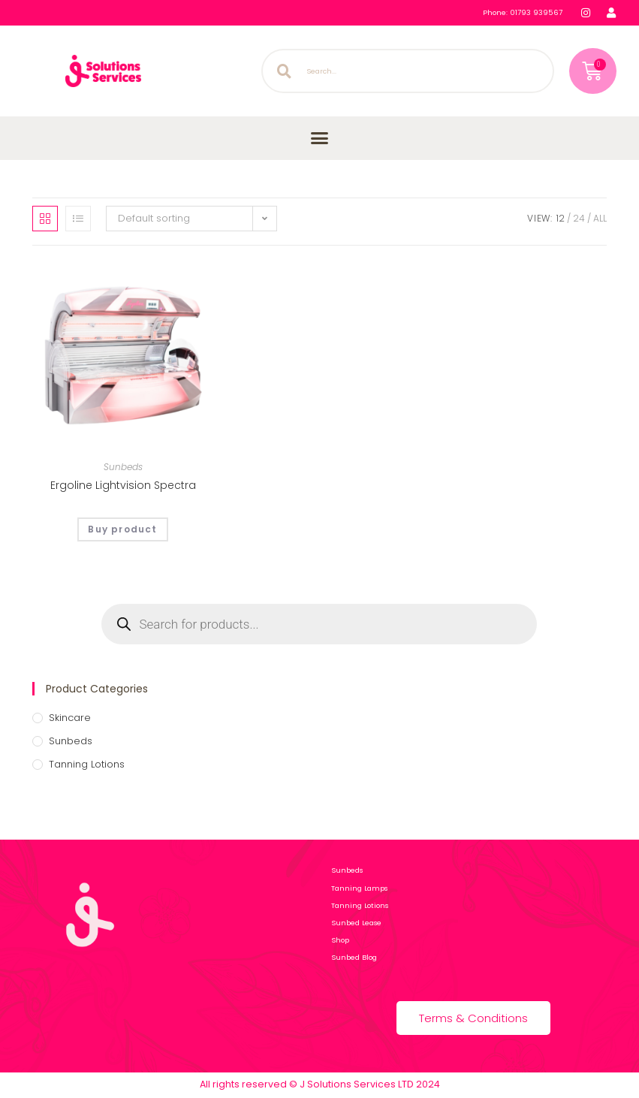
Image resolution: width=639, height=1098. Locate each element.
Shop (344, 940)
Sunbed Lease (356, 923)
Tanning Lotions (87, 764)
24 (579, 218)
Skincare (70, 717)
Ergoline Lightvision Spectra (123, 485)
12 (560, 218)
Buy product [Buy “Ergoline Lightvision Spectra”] (122, 529)
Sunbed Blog (354, 957)
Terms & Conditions (473, 1018)
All (600, 218)
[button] (320, 138)
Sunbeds (123, 466)
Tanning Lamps (359, 888)
